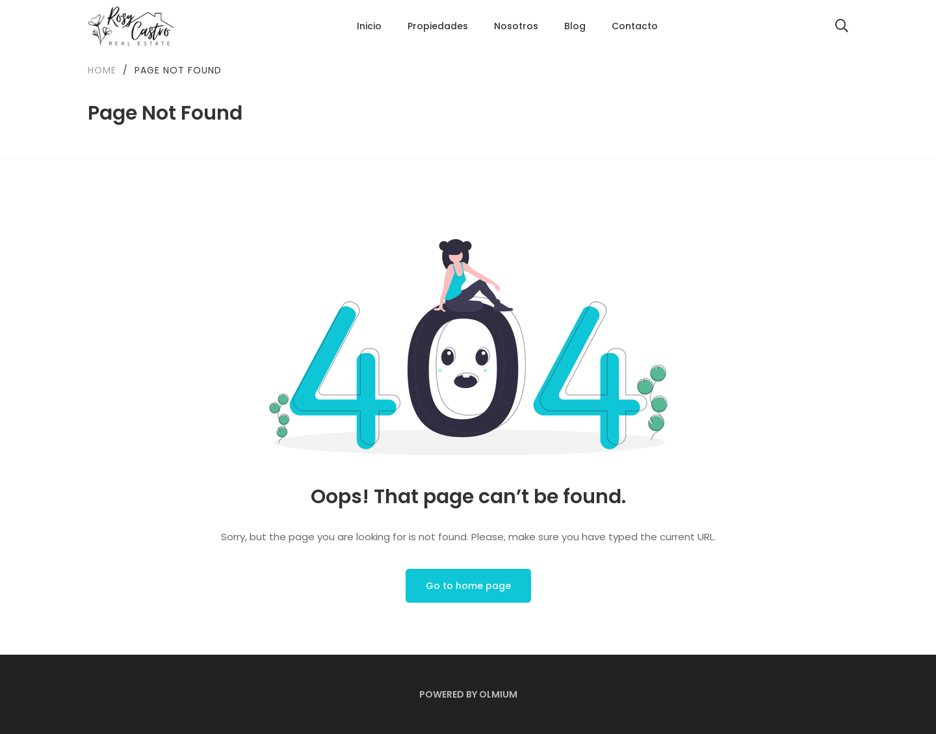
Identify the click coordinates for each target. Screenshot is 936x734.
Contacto (635, 26)
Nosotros (516, 26)
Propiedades (438, 26)
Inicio (369, 26)
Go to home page (468, 585)
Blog (575, 26)
